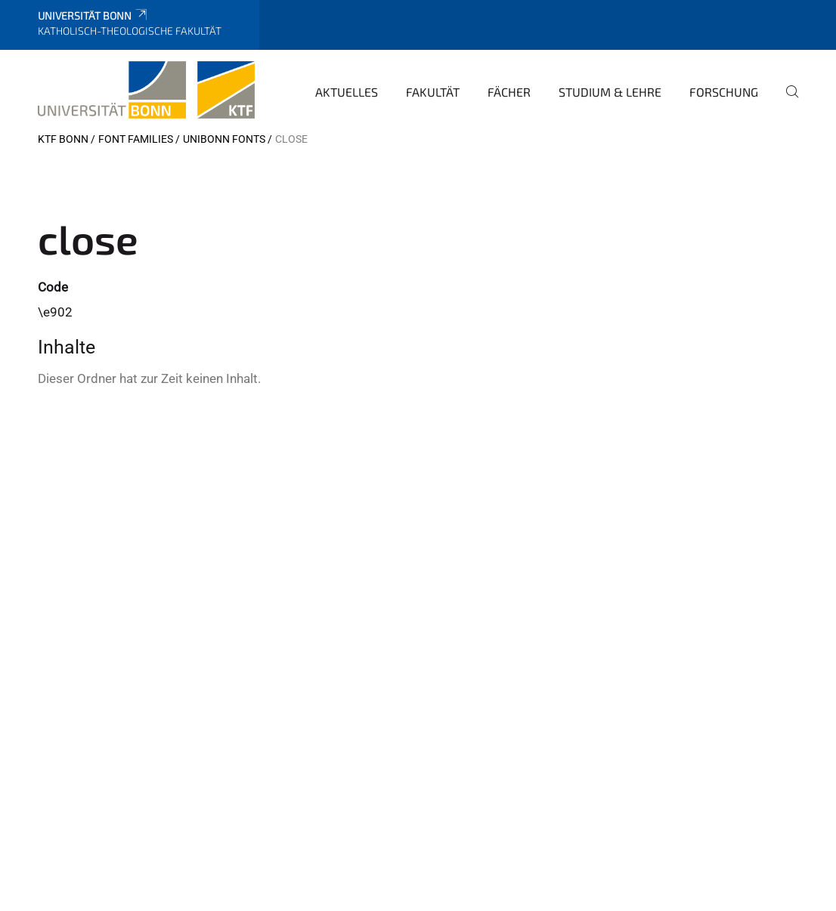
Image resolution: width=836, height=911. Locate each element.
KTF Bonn (63, 139)
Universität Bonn (93, 15)
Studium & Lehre (610, 92)
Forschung (723, 92)
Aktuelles (346, 92)
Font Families (135, 139)
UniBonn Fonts (224, 139)
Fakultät (433, 92)
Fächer (509, 92)
